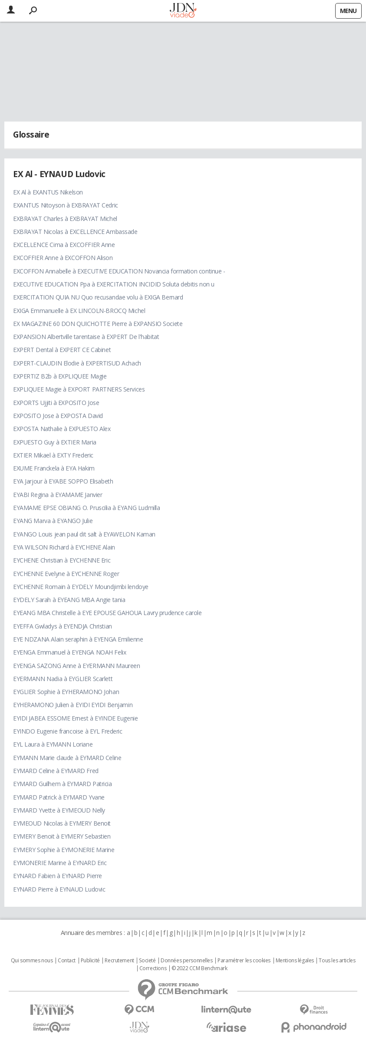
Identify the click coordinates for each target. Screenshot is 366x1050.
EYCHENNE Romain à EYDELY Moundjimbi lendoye (80, 587)
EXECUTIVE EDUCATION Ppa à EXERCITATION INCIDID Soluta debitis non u (113, 284)
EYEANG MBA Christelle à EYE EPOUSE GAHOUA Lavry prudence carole (107, 613)
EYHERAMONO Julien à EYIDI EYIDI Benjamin (72, 705)
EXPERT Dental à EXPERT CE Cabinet (62, 350)
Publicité (90, 961)
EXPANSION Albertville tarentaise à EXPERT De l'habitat (86, 336)
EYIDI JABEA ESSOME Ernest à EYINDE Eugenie (75, 718)
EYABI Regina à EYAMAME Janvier (57, 494)
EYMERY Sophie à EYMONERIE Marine (64, 850)
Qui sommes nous (32, 961)
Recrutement (119, 961)
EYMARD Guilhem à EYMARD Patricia (62, 784)
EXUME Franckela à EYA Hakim (54, 468)
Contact (67, 961)
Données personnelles (187, 961)
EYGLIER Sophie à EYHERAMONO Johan (66, 692)
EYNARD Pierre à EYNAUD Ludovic (59, 889)
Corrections (152, 968)
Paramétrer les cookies (244, 961)
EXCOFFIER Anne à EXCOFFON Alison (63, 257)
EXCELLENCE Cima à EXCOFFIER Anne (64, 244)
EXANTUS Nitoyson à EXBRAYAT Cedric (65, 205)
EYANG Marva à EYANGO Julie (52, 521)
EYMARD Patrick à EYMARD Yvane (59, 797)
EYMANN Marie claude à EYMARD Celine (67, 758)
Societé (147, 961)
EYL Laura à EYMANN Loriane (52, 744)
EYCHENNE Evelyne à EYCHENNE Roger (66, 573)
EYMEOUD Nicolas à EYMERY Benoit (62, 823)
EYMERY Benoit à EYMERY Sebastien (62, 836)
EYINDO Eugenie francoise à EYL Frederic (67, 731)
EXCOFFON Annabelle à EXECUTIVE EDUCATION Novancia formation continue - (119, 271)
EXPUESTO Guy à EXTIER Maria (54, 442)
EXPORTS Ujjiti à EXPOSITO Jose (56, 402)
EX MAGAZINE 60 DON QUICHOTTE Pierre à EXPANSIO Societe (97, 323)
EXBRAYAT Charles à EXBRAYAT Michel (65, 218)
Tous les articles (337, 961)
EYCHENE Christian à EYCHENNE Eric (61, 560)
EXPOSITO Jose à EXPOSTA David (58, 415)
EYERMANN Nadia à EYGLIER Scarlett (62, 679)
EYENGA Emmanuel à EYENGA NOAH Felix (69, 652)
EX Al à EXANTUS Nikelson (48, 192)
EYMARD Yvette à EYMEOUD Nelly (59, 810)
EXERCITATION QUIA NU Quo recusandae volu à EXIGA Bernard (98, 297)
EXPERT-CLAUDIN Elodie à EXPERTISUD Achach (77, 363)
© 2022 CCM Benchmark (199, 968)
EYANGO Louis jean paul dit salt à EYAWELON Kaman (84, 534)
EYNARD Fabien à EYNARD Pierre (57, 876)
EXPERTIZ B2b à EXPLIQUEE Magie (59, 376)
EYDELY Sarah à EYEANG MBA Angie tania (69, 600)
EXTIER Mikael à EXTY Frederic (53, 455)
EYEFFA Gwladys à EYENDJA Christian (62, 626)
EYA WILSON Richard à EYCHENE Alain (64, 547)
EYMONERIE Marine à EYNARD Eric (59, 863)
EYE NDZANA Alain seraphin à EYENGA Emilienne (78, 639)
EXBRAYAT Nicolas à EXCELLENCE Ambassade (75, 231)
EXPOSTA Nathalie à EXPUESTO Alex (62, 429)
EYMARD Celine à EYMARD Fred (56, 771)
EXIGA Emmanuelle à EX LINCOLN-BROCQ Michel (79, 310)
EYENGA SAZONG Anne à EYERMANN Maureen (76, 666)
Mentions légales (295, 961)
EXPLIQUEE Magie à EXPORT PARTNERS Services (79, 389)
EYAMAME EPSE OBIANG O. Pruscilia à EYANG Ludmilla (86, 508)
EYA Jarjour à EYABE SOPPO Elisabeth (63, 481)
